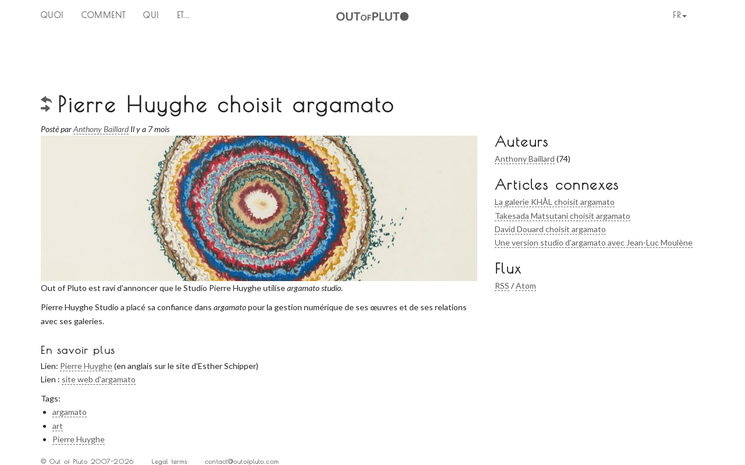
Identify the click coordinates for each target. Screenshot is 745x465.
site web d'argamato (99, 379)
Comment (103, 15)
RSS (502, 285)
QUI (151, 15)
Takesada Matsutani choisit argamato (562, 216)
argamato (69, 412)
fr (680, 15)
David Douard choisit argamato (550, 229)
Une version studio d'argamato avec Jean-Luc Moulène (594, 242)
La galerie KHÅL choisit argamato (555, 202)
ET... (183, 15)
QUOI (52, 15)
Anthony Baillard (525, 159)
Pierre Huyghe (86, 366)
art (57, 426)
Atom (526, 285)
